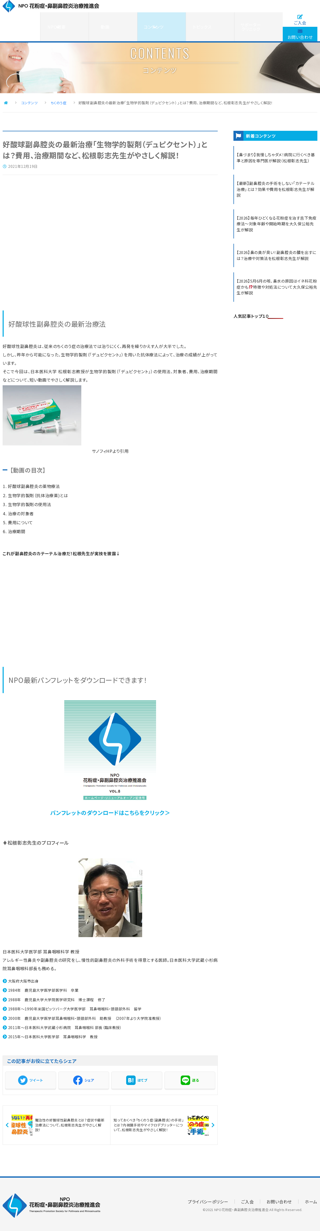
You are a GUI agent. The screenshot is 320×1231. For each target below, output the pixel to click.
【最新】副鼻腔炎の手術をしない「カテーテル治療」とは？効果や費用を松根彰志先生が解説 (276, 194)
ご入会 (300, 7)
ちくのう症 (48, 101)
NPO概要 (135, 14)
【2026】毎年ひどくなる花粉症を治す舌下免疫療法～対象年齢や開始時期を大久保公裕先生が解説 (276, 230)
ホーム (311, 1199)
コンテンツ (201, 14)
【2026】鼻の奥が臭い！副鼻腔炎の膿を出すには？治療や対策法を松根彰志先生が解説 (277, 266)
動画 (168, 14)
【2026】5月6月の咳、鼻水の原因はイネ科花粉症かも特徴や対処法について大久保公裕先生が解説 (275, 301)
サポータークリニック (266, 14)
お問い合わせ (300, 22)
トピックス (233, 14)
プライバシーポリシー (208, 1199)
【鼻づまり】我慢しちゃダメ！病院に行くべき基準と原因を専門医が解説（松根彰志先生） (276, 158)
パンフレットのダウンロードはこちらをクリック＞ (110, 810)
